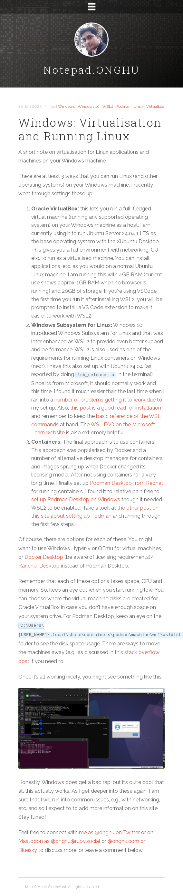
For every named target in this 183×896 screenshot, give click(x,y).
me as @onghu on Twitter (109, 832)
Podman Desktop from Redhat (126, 483)
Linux (138, 106)
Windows (66, 106)
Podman (123, 106)
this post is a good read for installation (115, 408)
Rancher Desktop (39, 566)
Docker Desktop (43, 557)
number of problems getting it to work (99, 400)
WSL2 (107, 106)
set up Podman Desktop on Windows (75, 499)
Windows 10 (89, 106)
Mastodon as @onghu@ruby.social (59, 841)
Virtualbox (155, 106)
